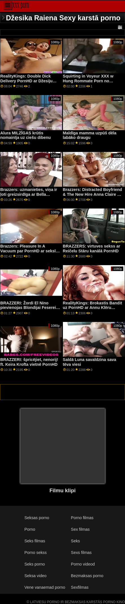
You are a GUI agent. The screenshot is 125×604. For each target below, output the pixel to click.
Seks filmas (34, 541)
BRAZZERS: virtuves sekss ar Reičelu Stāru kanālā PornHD (91, 248)
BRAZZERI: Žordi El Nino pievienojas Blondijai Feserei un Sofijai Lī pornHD (28, 308)
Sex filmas (80, 529)
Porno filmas (82, 517)
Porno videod (83, 564)
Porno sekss (35, 552)
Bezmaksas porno (87, 575)
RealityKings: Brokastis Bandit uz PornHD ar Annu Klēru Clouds (92, 308)
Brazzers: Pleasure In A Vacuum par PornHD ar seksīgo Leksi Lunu (30, 251)
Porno (29, 529)
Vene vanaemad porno (44, 587)
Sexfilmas (79, 587)
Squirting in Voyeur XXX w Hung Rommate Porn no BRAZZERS (88, 81)
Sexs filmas (81, 552)
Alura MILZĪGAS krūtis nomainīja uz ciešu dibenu (25, 135)
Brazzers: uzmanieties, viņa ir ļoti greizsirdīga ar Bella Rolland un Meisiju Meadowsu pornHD (29, 196)
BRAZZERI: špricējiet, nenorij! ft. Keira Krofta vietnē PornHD (29, 362)
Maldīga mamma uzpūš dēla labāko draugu (90, 135)
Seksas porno (36, 517)
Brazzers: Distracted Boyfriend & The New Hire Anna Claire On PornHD (93, 194)
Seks (75, 541)
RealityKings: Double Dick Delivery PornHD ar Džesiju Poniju (26, 81)
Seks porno (34, 564)
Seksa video (35, 575)
